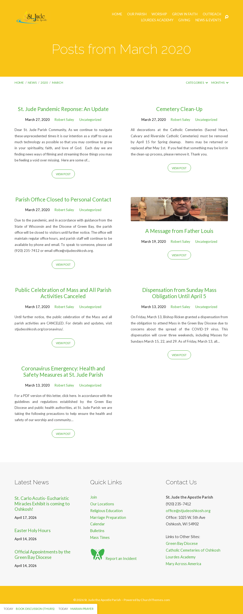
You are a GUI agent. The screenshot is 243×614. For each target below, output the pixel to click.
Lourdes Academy (157, 20)
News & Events (208, 20)
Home (117, 14)
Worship (159, 14)
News (32, 82)
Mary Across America (183, 563)
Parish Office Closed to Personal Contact (63, 199)
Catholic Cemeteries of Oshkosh (193, 550)
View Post (63, 174)
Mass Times (100, 537)
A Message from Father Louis (179, 231)
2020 (44, 82)
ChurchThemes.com (155, 600)
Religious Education (106, 510)
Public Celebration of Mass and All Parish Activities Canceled (63, 293)
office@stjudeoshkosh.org (188, 510)
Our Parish (137, 14)
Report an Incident (113, 558)
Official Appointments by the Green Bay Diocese (42, 554)
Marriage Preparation (108, 517)
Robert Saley (64, 119)
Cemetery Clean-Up (179, 109)
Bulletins (97, 530)
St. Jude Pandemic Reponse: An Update (63, 109)
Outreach (212, 14)
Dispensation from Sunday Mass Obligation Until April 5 (179, 293)
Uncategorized (90, 119)
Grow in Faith (185, 14)
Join (93, 497)
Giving (184, 20)
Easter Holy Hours (33, 530)
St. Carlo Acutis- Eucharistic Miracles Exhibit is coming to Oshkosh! (42, 503)
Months (219, 82)
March (57, 82)
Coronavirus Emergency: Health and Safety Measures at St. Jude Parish (63, 371)
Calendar (97, 524)
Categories (197, 82)
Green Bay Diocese (182, 543)
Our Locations (102, 504)
